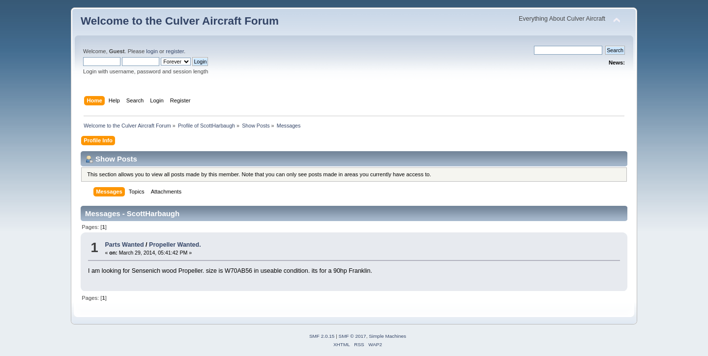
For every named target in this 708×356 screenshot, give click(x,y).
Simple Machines (387, 336)
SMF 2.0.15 (322, 336)
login (152, 51)
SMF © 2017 (352, 336)
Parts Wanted (124, 244)
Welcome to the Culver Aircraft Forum (180, 21)
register (175, 51)
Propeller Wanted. (175, 244)
